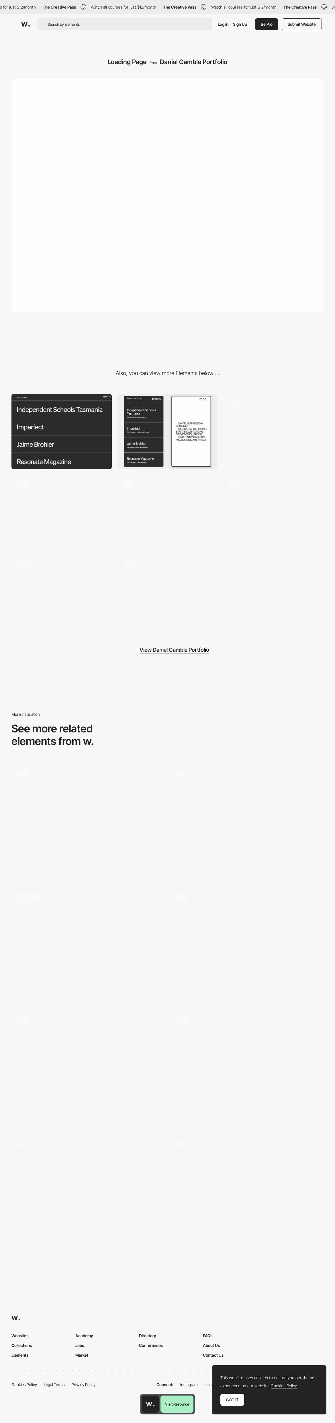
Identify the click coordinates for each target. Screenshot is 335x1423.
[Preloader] (88, 945)
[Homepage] (247, 821)
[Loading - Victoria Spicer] (88, 1064)
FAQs (207, 1335)
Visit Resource (177, 1404)
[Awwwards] (25, 24)
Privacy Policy (83, 1384)
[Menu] (167, 593)
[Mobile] (167, 431)
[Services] (61, 508)
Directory (147, 1335)
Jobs (79, 1345)
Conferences (151, 1345)
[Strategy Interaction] (273, 512)
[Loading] (88, 1191)
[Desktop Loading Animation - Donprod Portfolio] (247, 1068)
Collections (21, 1345)
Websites (19, 1335)
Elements (19, 1355)
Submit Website (302, 24)
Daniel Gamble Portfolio (194, 62)
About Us (211, 1345)
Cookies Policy (24, 1384)
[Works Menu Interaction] (273, 431)
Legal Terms (54, 1384)
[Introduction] (61, 593)
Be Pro (267, 24)
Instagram (189, 1384)
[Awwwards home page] (150, 1404)
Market (81, 1355)
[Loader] (247, 945)
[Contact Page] (167, 512)
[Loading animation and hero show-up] (247, 1191)
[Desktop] (61, 431)
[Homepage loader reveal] (88, 821)
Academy (84, 1335)
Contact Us (213, 1355)
